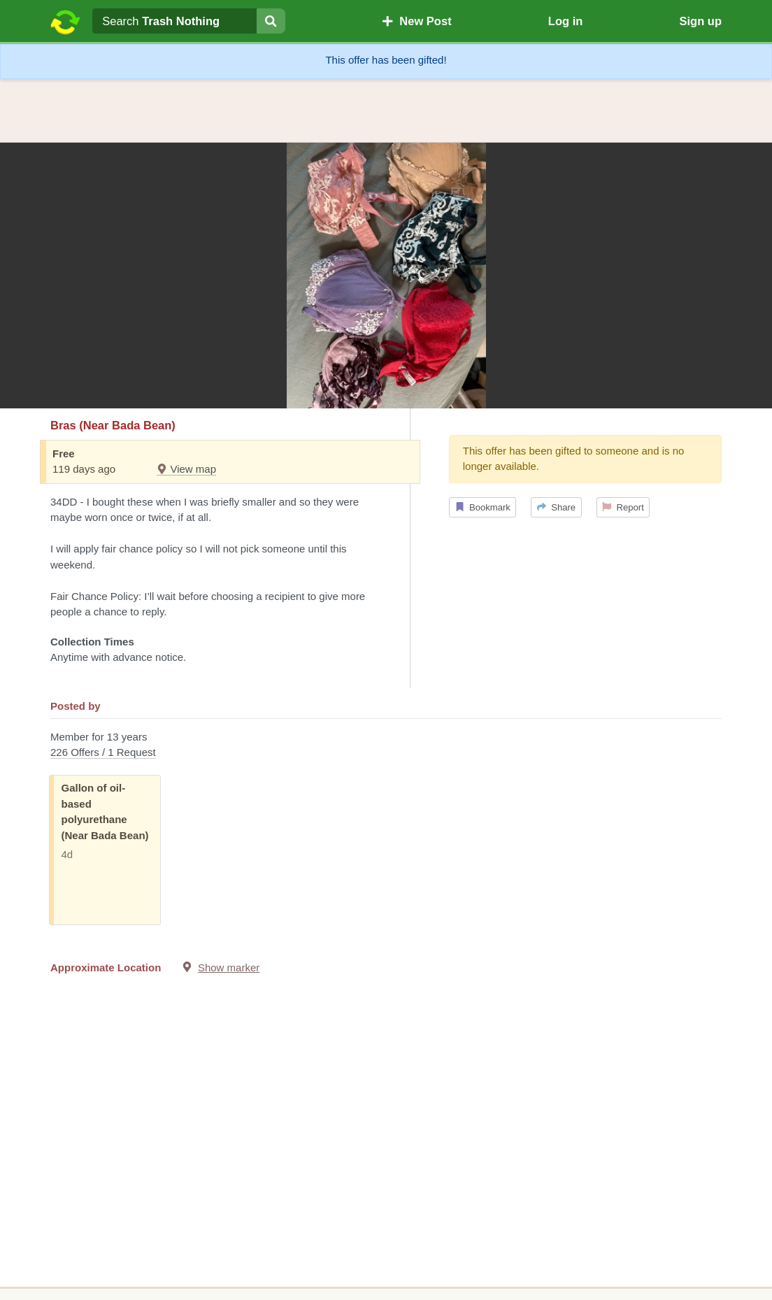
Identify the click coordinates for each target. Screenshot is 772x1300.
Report (623, 507)
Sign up (700, 21)
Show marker (228, 967)
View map (186, 469)
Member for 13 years (386, 746)
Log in (565, 21)
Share (556, 507)
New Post (417, 21)
